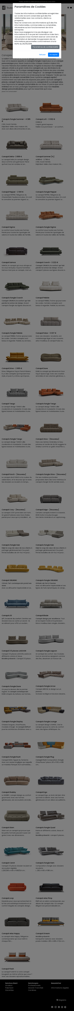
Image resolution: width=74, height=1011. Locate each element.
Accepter (53, 54)
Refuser (42, 54)
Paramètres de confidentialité (45, 47)
